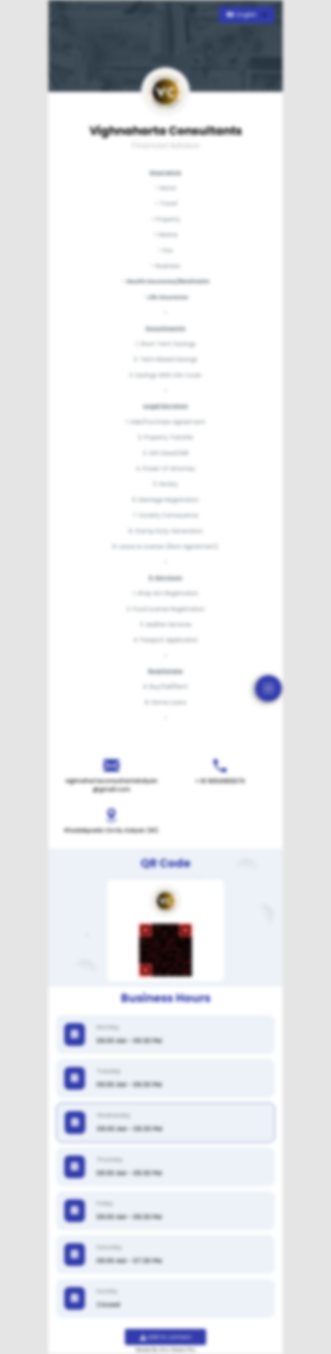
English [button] (242, 15)
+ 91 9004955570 (220, 781)
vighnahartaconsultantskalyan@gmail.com (111, 785)
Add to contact (166, 1337)
